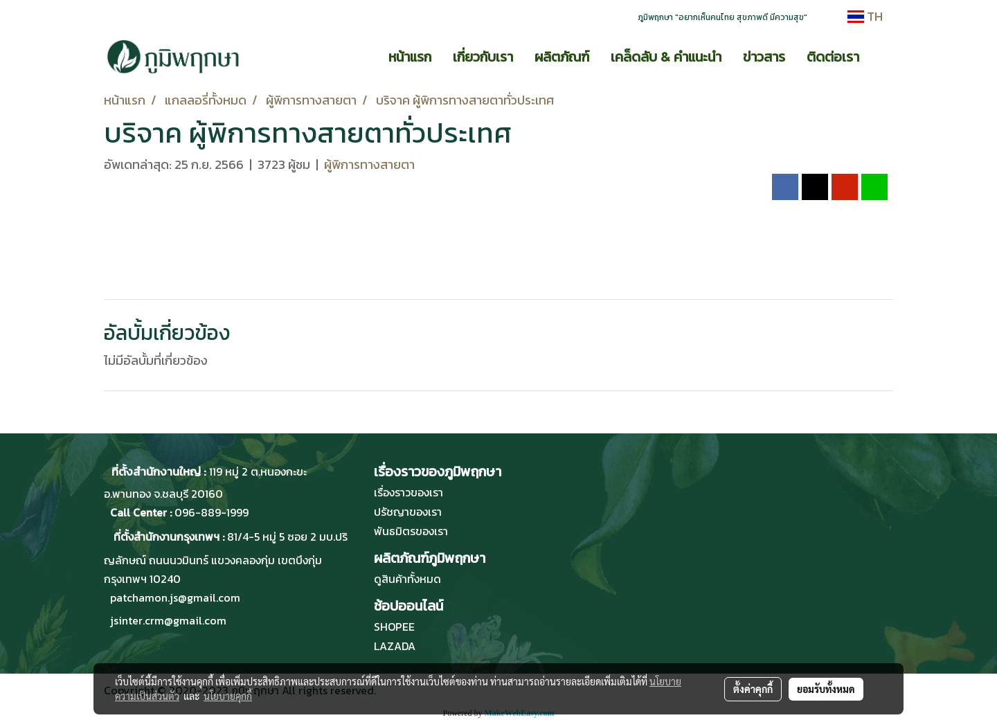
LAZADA (394, 646)
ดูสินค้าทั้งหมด (407, 578)
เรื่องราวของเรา (408, 492)
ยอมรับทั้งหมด (826, 689)
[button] (882, 56)
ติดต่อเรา (833, 56)
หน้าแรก (409, 56)
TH (865, 16)
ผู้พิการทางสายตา (369, 164)
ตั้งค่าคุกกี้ (753, 689)
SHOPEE (394, 626)
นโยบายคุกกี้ (228, 696)
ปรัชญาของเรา (408, 511)
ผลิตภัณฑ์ (562, 56)
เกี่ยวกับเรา (483, 56)
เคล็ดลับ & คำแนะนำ (666, 56)
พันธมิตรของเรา (411, 531)
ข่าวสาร (764, 56)
